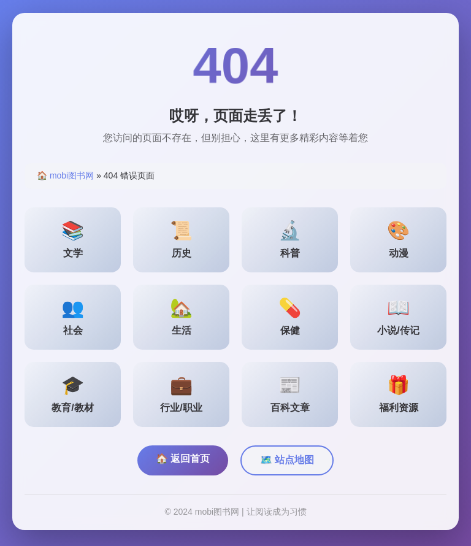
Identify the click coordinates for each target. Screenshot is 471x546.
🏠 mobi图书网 (65, 178)
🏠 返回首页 (183, 461)
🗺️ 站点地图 (287, 462)
